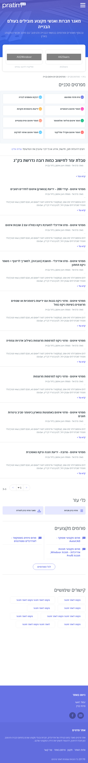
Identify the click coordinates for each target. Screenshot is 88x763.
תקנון (70, 750)
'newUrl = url (19, 487)
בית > (83, 77)
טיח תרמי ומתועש (72, 97)
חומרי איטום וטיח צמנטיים (26, 120)
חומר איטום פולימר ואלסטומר (67, 120)
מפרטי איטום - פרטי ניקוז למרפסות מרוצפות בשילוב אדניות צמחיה (45, 340)
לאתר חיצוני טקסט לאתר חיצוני (36, 624)
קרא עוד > (80, 176)
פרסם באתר (60, 750)
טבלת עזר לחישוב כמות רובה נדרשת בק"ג (49, 160)
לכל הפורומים (44, 566)
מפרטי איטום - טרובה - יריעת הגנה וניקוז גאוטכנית (55, 452)
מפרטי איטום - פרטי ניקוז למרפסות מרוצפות (59, 376)
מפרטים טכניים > (73, 77)
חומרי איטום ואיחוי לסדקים (26, 132)
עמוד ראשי (80, 702)
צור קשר (48, 750)
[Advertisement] (44, 657)
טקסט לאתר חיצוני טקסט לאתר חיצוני (33, 600)
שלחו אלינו (17, 149)
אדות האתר (79, 750)
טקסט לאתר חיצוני (72, 600)
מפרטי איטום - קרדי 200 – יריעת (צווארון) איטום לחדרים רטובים (47, 189)
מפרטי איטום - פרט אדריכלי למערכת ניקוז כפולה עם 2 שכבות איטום (45, 225)
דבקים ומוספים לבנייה (28, 97)
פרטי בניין (80, 706)
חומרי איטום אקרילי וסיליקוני (67, 132)
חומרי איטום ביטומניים (70, 108)
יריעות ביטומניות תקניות (27, 108)
